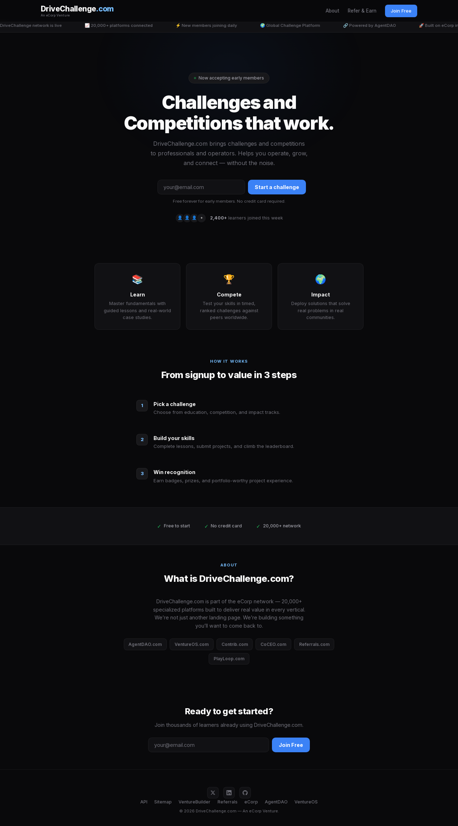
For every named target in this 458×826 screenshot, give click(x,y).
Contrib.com (234, 644)
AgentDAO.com (145, 644)
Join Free (401, 11)
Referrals (228, 802)
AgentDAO (276, 802)
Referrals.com (314, 644)
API (143, 802)
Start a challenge (277, 187)
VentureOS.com (192, 644)
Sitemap (163, 802)
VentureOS (306, 802)
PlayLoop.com (229, 658)
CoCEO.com (273, 644)
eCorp (251, 802)
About (332, 11)
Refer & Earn (362, 11)
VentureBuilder (194, 802)
